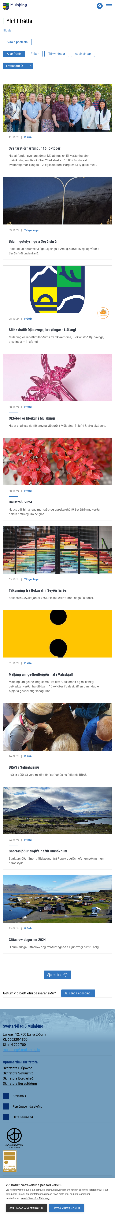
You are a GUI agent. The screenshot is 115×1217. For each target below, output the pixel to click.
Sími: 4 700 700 (14, 1045)
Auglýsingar (83, 54)
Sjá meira (54, 974)
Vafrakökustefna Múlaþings (35, 1198)
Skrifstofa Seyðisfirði (18, 1073)
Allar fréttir (14, 54)
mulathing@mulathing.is (21, 1050)
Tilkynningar (56, 54)
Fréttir (35, 54)
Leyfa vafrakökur (66, 1208)
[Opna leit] (100, 6)
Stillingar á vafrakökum (26, 1208)
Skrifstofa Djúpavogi (18, 1068)
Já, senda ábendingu (78, 993)
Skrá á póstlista (17, 42)
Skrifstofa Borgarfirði (18, 1078)
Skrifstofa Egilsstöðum (20, 1083)
